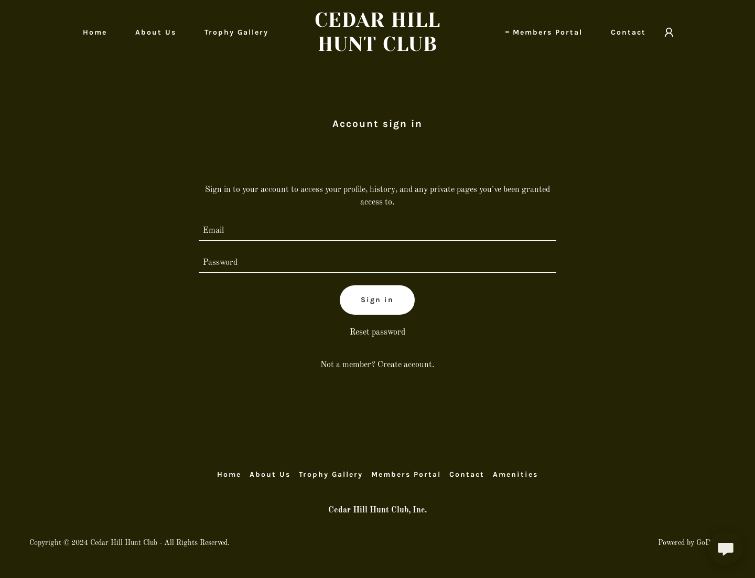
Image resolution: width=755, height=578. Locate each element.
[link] (377, 49)
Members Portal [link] (548, 32)
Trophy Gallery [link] (236, 32)
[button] (669, 32)
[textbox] (378, 231)
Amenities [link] (515, 474)
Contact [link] (628, 32)
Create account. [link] (406, 365)
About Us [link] (155, 32)
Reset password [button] (377, 332)
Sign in (377, 299)
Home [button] (229, 474)
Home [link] (95, 32)
